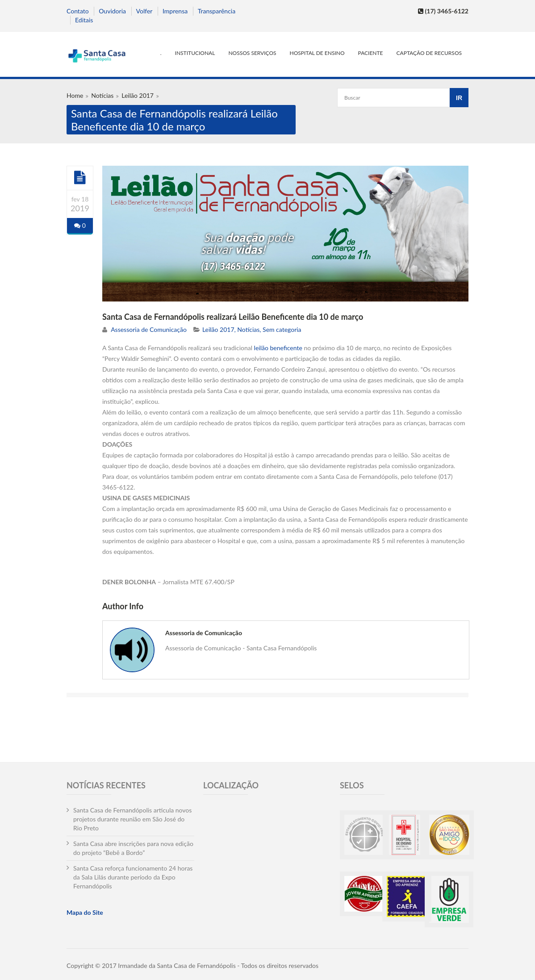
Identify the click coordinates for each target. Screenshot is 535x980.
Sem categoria (282, 329)
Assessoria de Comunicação (149, 329)
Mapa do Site (85, 912)
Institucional (195, 53)
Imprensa (175, 11)
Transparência (216, 11)
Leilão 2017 (137, 95)
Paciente (370, 53)
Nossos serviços (252, 53)
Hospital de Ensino (317, 53)
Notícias (102, 95)
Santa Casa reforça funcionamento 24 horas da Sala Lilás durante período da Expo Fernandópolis (132, 877)
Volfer (144, 11)
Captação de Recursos (429, 53)
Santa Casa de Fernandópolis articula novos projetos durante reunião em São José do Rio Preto (132, 819)
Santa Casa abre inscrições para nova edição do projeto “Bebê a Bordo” (133, 848)
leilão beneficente (278, 348)
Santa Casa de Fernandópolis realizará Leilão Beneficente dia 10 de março (232, 317)
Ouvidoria (112, 11)
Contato (78, 11)
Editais (84, 20)
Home (75, 95)
